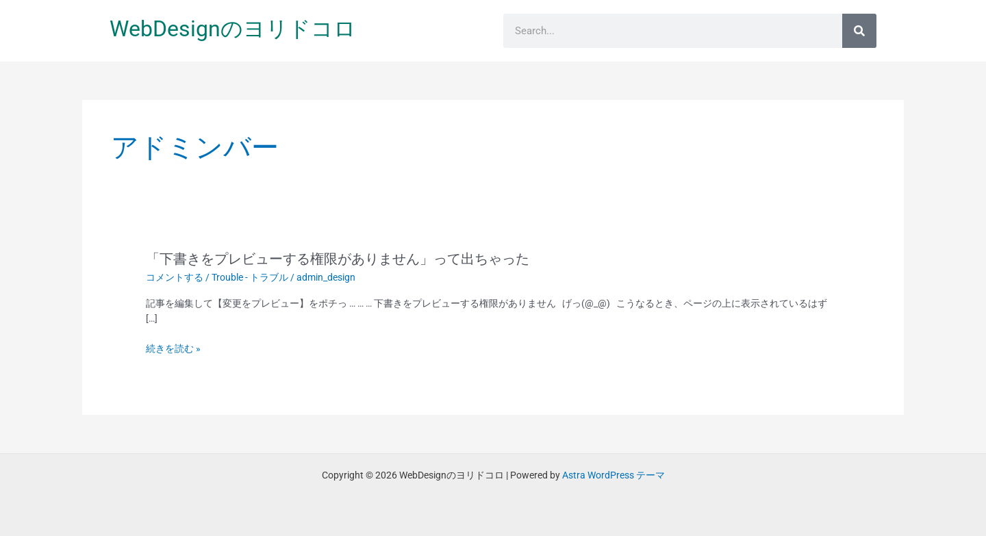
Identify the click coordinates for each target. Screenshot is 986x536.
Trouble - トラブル (250, 277)
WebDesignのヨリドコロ (233, 29)
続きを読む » (173, 348)
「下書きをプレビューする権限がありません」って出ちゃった (337, 259)
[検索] (859, 31)
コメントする (174, 277)
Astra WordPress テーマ (613, 475)
